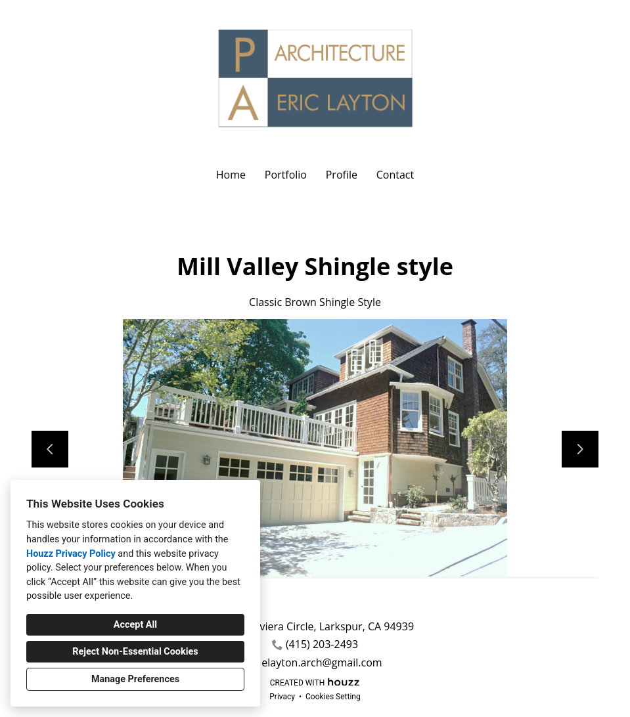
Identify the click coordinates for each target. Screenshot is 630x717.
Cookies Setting (333, 696)
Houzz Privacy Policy (71, 553)
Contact (395, 174)
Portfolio (286, 174)
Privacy (282, 696)
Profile (341, 174)
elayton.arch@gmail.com (321, 663)
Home (231, 174)
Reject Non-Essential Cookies (135, 651)
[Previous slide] (50, 449)
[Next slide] (580, 449)
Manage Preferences (135, 679)
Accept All (135, 624)
